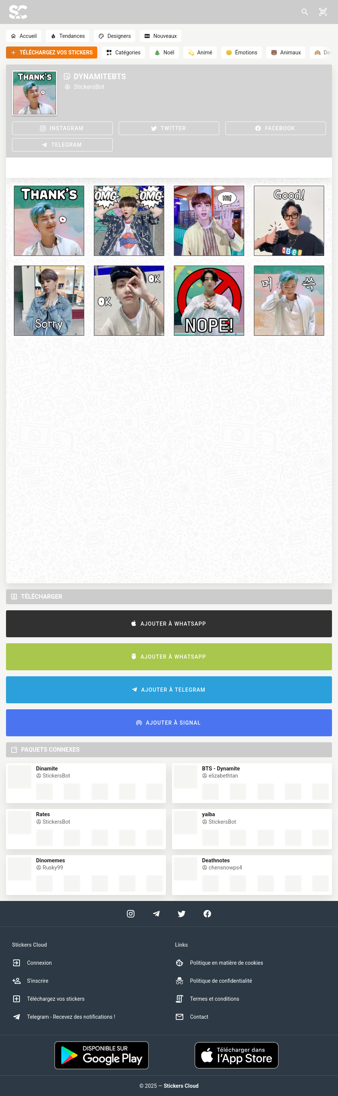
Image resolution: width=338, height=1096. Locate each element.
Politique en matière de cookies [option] (219, 962)
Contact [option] (191, 1016)
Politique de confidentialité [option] (213, 980)
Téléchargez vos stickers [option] (48, 998)
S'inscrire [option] (30, 980)
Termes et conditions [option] (207, 998)
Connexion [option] (32, 962)
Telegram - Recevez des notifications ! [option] (63, 1016)
